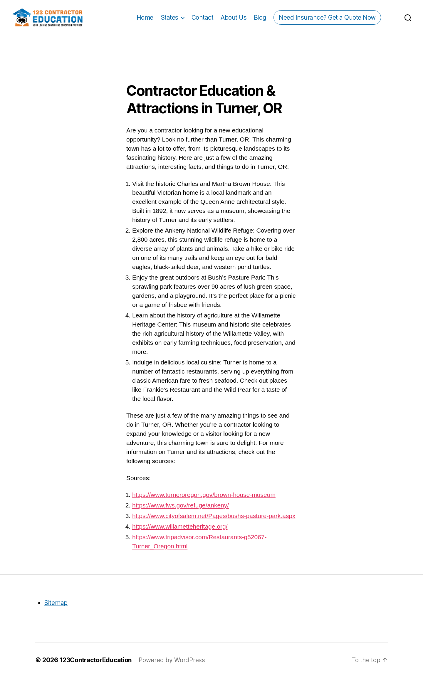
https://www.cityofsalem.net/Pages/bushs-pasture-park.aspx (214, 519)
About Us (233, 19)
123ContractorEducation (95, 663)
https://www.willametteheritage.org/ (179, 530)
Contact (203, 19)
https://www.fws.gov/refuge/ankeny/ (180, 508)
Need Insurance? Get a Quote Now (327, 19)
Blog (260, 19)
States (169, 19)
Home (145, 19)
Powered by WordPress (172, 663)
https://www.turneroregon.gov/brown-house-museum (204, 498)
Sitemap (56, 606)
